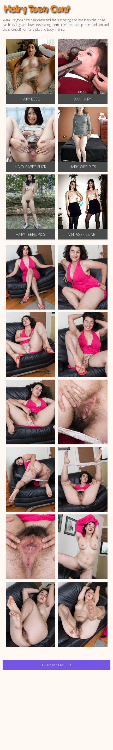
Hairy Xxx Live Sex (56, 664)
